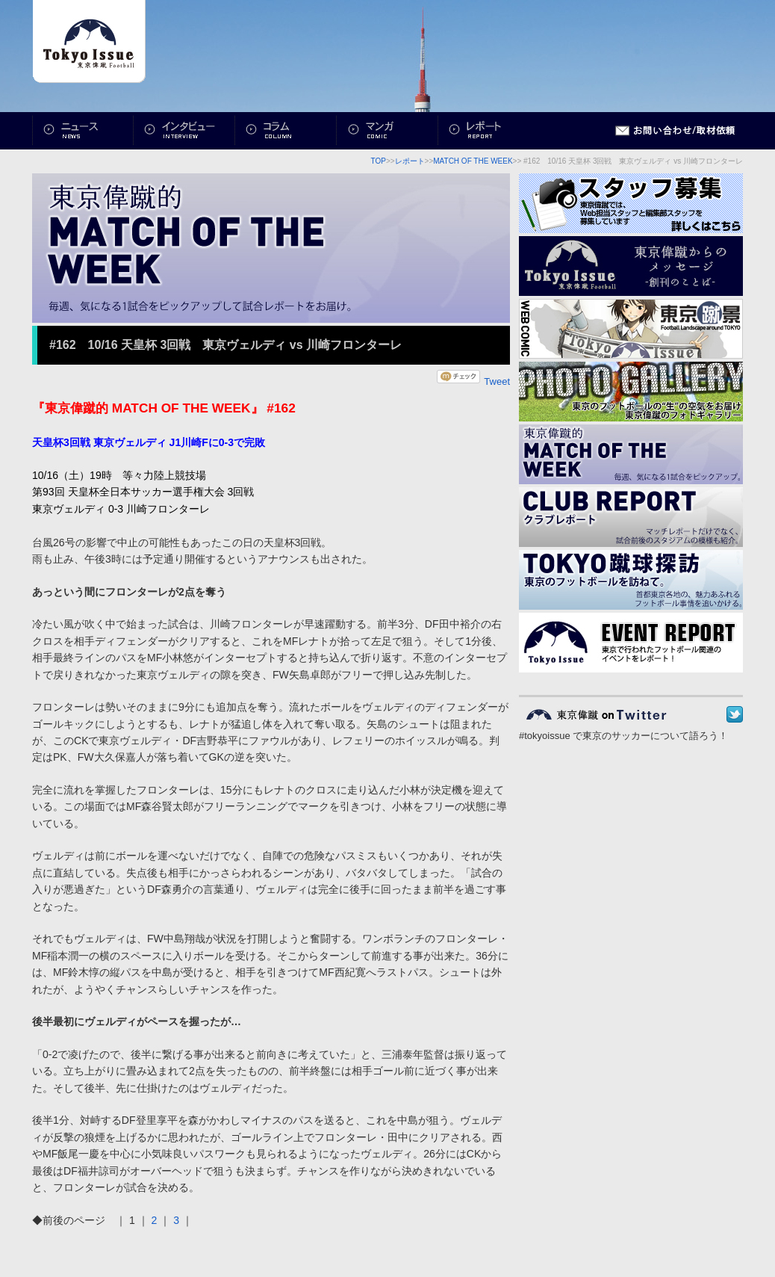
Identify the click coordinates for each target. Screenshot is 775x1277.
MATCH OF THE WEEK (472, 161)
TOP (378, 161)
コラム (286, 130)
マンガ (387, 130)
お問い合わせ (676, 130)
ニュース (83, 130)
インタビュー (184, 130)
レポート (489, 130)
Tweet (497, 381)
